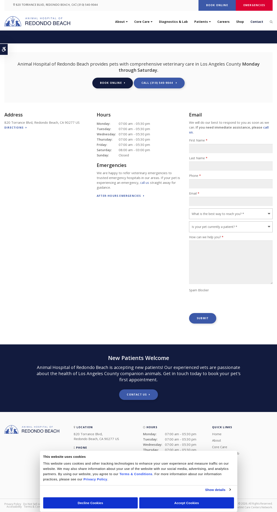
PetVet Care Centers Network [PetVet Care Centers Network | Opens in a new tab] (254, 507)
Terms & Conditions (36, 506)
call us (144, 182)
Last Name (198, 158)
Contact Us (137, 394)
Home (217, 434)
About (120, 22)
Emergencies (254, 5)
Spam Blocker (199, 290)
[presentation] (222, 302)
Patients (201, 22)
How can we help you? (206, 237)
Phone (195, 176)
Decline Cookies (90, 503)
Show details (215, 490)
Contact (256, 22)
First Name (198, 140)
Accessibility (14, 506)
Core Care (142, 22)
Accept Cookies (186, 503)
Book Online (217, 5)
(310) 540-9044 (91, 5)
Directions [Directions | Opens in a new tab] (13, 127)
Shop (240, 22)
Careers (223, 22)
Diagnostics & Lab (173, 22)
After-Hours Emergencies (119, 196)
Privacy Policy (12, 504)
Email (194, 193)
